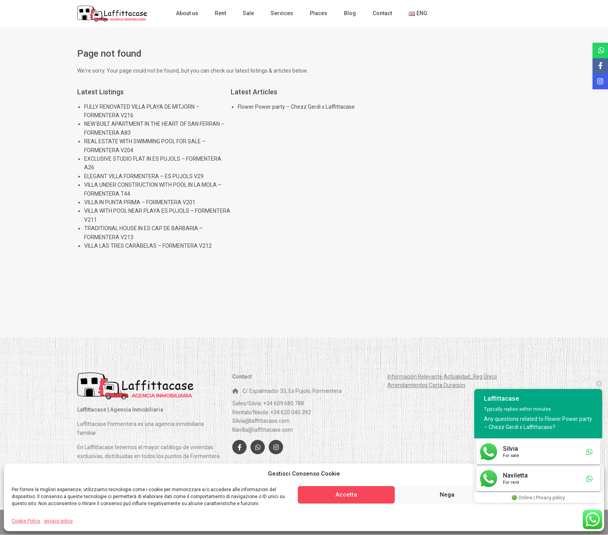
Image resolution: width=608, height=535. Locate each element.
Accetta (346, 494)
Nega (447, 494)
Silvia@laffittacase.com (261, 421)
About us (187, 13)
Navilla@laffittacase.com (262, 430)
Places (318, 13)
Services (282, 13)
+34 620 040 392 (290, 412)
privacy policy (58, 521)
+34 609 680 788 (283, 403)
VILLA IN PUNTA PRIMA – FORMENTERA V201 (139, 202)
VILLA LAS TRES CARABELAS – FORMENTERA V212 (148, 246)
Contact (382, 13)
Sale (248, 13)
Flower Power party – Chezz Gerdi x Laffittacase (296, 107)
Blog (350, 13)
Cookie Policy (26, 521)
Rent (220, 13)
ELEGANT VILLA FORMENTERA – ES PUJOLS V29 (144, 176)
